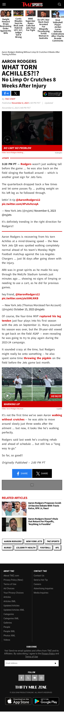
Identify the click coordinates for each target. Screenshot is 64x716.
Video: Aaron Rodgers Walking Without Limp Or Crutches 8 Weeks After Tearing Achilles (14, 152)
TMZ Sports (53, 541)
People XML (9, 631)
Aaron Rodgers (12, 541)
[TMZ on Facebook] (21, 678)
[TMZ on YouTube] (35, 678)
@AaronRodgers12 (28, 200)
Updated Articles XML (14, 610)
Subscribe (55, 663)
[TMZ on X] (28, 678)
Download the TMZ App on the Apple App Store (18, 701)
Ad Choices (9, 588)
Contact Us (39, 575)
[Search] (59, 4)
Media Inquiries (41, 593)
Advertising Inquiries (43, 588)
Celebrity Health (25, 547)
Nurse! (7, 547)
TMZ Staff (10, 98)
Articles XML (10, 601)
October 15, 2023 (24, 309)
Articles (7, 597)
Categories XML (11, 618)
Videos (7, 640)
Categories (9, 614)
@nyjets (7, 215)
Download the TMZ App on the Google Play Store (46, 701)
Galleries (8, 622)
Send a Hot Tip (41, 580)
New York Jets (34, 541)
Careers (37, 584)
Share (22, 473)
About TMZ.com (11, 575)
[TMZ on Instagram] (41, 678)
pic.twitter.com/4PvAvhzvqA (20, 204)
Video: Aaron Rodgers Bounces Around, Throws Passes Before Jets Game (14, 409)
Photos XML (9, 635)
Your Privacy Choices (14, 593)
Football (45, 547)
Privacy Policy (48, 653)
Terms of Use (10, 584)
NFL (57, 547)
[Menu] (4, 4)
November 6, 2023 (20, 102)
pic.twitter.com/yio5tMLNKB (20, 298)
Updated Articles (11, 605)
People (7, 627)
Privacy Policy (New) (13, 580)
